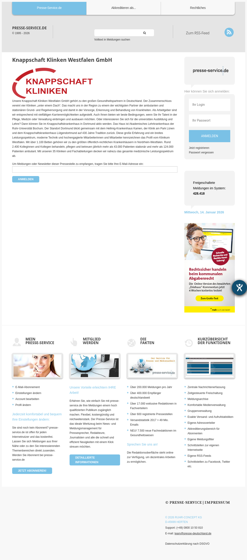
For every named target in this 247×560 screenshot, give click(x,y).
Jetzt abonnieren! (32, 470)
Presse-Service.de (49, 8)
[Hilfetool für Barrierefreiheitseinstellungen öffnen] (239, 287)
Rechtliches (198, 8)
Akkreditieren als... (123, 8)
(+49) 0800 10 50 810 (189, 527)
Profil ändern (23, 405)
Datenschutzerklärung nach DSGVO (187, 543)
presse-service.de (29, 27)
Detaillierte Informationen (86, 460)
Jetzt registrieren (199, 148)
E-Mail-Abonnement (27, 387)
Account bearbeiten (27, 399)
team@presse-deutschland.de (192, 533)
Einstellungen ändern (28, 393)
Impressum (217, 502)
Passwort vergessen (201, 152)
